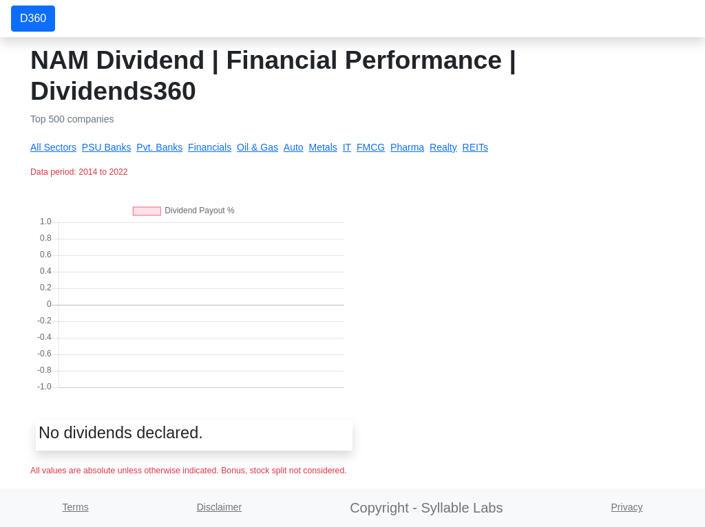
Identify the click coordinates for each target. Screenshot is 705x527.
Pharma (407, 147)
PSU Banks (106, 147)
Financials (209, 147)
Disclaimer (219, 507)
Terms (76, 507)
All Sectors (53, 147)
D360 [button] (33, 18)
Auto (294, 147)
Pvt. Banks (159, 147)
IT (347, 147)
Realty (443, 147)
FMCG (371, 147)
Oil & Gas (257, 147)
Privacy (627, 507)
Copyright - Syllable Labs (426, 507)
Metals (323, 147)
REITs (475, 147)
